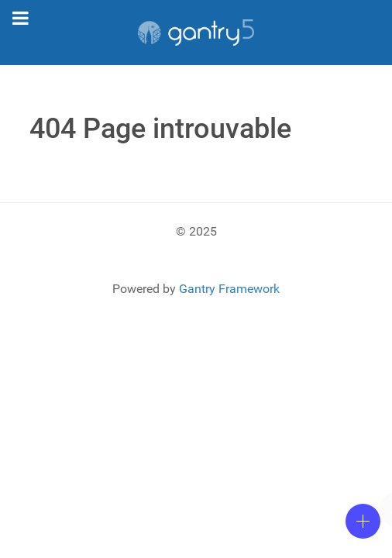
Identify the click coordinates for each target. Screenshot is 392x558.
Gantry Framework (229, 288)
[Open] (363, 521)
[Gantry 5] (196, 32)
